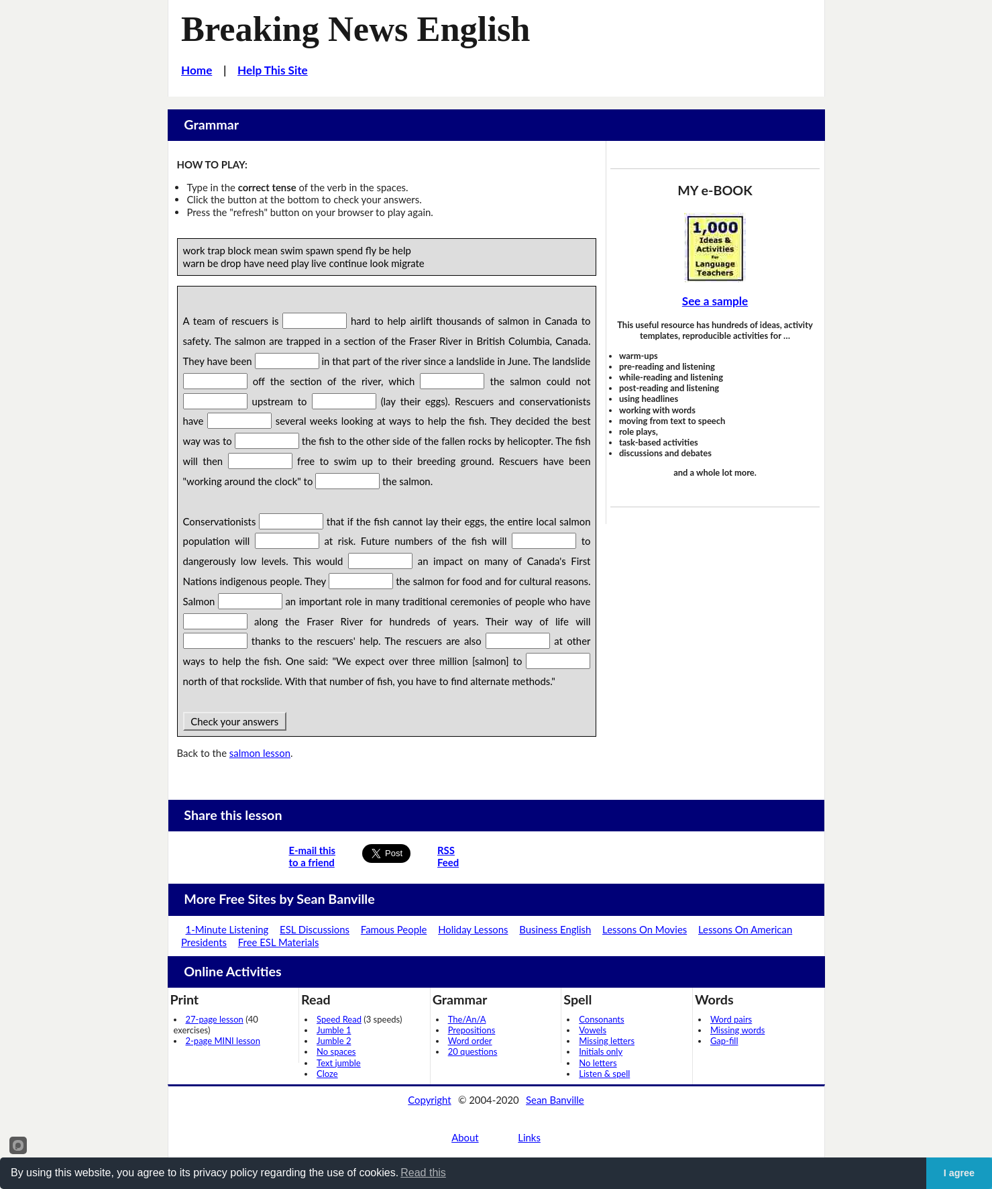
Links (529, 1137)
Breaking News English (355, 28)
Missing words (737, 1030)
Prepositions (472, 1030)
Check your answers (234, 721)
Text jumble (339, 1062)
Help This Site (272, 70)
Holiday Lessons (473, 929)
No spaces (336, 1051)
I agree (959, 1173)
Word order (470, 1040)
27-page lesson (214, 1019)
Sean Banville (555, 1100)
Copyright (429, 1100)
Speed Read (339, 1019)
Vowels (592, 1030)
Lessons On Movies (644, 929)
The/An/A (467, 1019)
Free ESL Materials (278, 942)
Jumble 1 (334, 1030)
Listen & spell (604, 1073)
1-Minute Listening (227, 929)
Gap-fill (724, 1040)
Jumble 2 (334, 1040)
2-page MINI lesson (223, 1040)
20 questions (473, 1051)
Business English (555, 929)
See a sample (715, 301)
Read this (423, 1172)
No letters (597, 1062)
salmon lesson (259, 753)
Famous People (394, 929)
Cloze (327, 1073)
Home (196, 70)
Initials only (600, 1051)
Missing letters (607, 1040)
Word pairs (731, 1019)
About (464, 1137)
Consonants (601, 1019)
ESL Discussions (314, 929)
